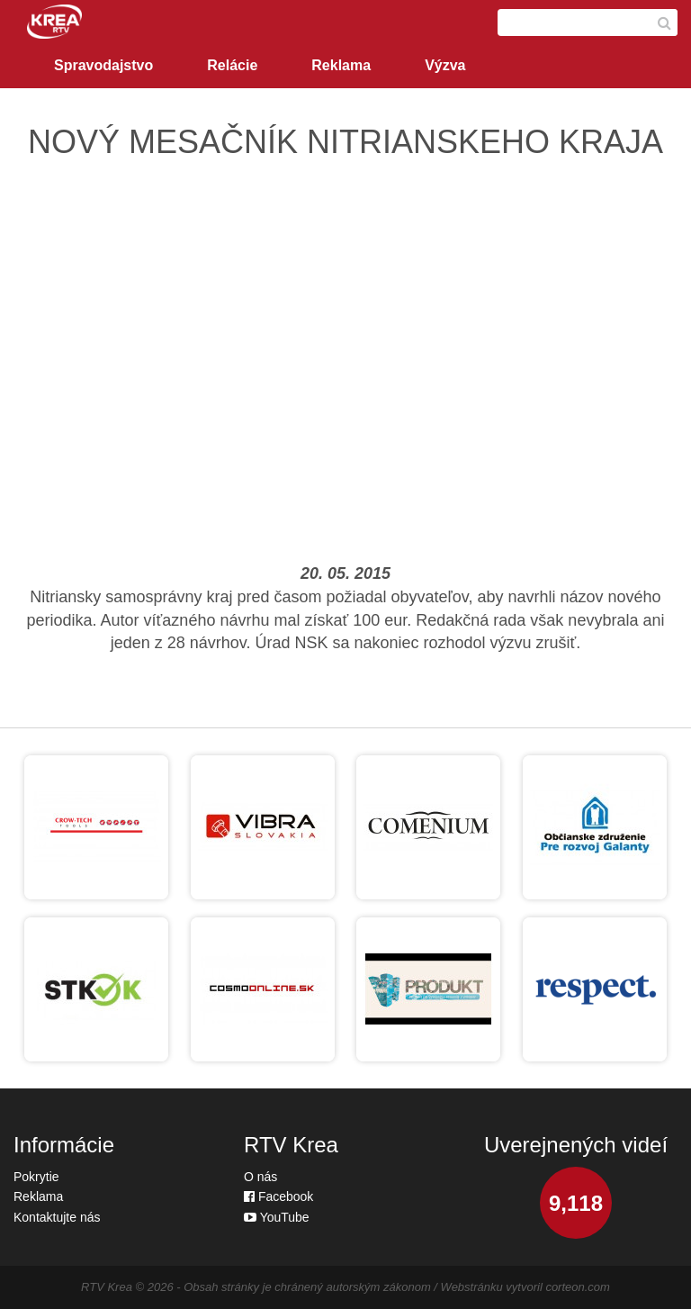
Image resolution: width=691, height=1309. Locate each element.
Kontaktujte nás (57, 1217)
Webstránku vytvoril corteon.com (525, 1287)
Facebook (278, 1196)
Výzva (445, 65)
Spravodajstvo (103, 65)
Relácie (232, 65)
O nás (260, 1176)
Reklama (341, 65)
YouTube (277, 1217)
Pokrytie (36, 1176)
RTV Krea (106, 1287)
